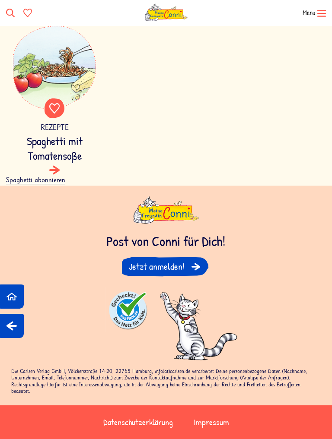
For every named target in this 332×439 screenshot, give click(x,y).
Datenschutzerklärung (138, 422)
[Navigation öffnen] (308, 13)
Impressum (211, 422)
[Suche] (11, 13)
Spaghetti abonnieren (35, 180)
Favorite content (54, 108)
